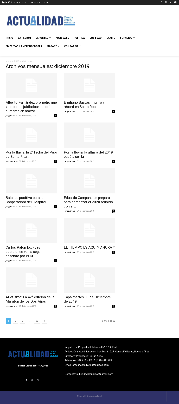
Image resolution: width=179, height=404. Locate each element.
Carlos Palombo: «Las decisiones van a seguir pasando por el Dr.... (24, 251)
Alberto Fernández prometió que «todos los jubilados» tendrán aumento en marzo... (31, 106)
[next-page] (44, 321)
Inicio (8, 61)
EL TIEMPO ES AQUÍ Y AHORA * (89, 247)
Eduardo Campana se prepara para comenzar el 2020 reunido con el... (88, 202)
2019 (16, 61)
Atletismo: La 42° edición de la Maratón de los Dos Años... (30, 299)
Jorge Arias (11, 115)
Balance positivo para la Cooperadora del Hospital (26, 200)
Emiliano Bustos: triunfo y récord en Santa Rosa (84, 104)
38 (37, 320)
